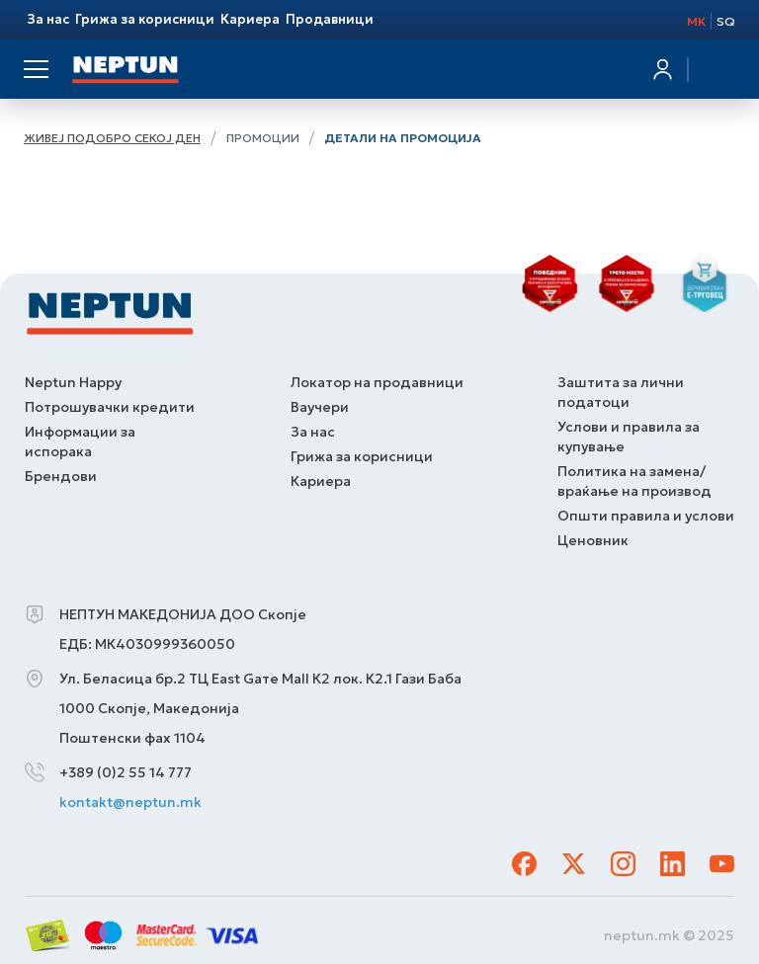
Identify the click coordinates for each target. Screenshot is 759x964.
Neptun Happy (73, 382)
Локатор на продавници (377, 382)
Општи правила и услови (645, 515)
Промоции (262, 137)
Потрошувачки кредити (110, 407)
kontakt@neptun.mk (130, 802)
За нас (313, 432)
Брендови (61, 476)
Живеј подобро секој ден (112, 137)
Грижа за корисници (362, 456)
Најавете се (661, 74)
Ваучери (320, 407)
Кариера (321, 481)
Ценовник (593, 540)
